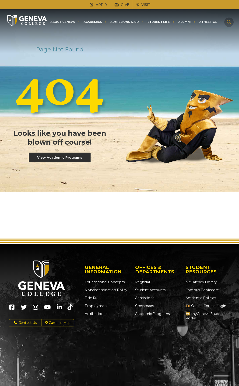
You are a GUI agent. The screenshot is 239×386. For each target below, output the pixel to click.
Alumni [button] (184, 22)
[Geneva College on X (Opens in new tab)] (24, 308)
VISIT (143, 4)
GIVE (122, 4)
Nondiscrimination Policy (105, 290)
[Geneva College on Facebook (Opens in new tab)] (11, 308)
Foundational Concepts (104, 282)
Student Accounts (150, 290)
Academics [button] (93, 22)
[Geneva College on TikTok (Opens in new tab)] (71, 308)
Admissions (144, 298)
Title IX (90, 298)
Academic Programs (152, 314)
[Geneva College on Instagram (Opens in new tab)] (35, 308)
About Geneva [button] (62, 22)
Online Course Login (205, 306)
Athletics (208, 22)
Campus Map (57, 323)
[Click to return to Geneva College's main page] (27, 24)
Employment (95, 306)
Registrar (142, 282)
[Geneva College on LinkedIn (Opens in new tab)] (59, 308)
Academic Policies (200, 298)
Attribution (93, 314)
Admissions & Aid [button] (124, 22)
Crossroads (144, 306)
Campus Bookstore (201, 290)
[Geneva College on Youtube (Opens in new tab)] (47, 308)
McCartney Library (200, 282)
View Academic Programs (59, 157)
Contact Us (25, 323)
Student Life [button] (159, 22)
